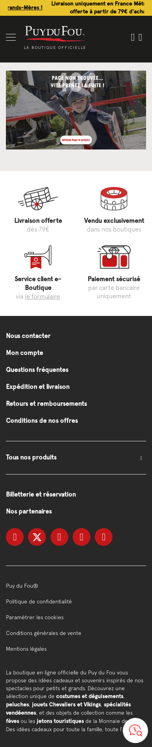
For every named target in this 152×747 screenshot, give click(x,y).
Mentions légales (26, 649)
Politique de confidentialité (39, 601)
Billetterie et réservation (41, 494)
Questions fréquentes (37, 370)
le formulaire (42, 296)
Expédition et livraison (37, 386)
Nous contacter (28, 336)
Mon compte (24, 353)
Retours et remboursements (46, 403)
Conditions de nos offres (42, 420)
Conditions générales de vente (43, 633)
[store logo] (55, 33)
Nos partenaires (29, 511)
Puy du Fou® (22, 586)
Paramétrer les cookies (35, 617)
